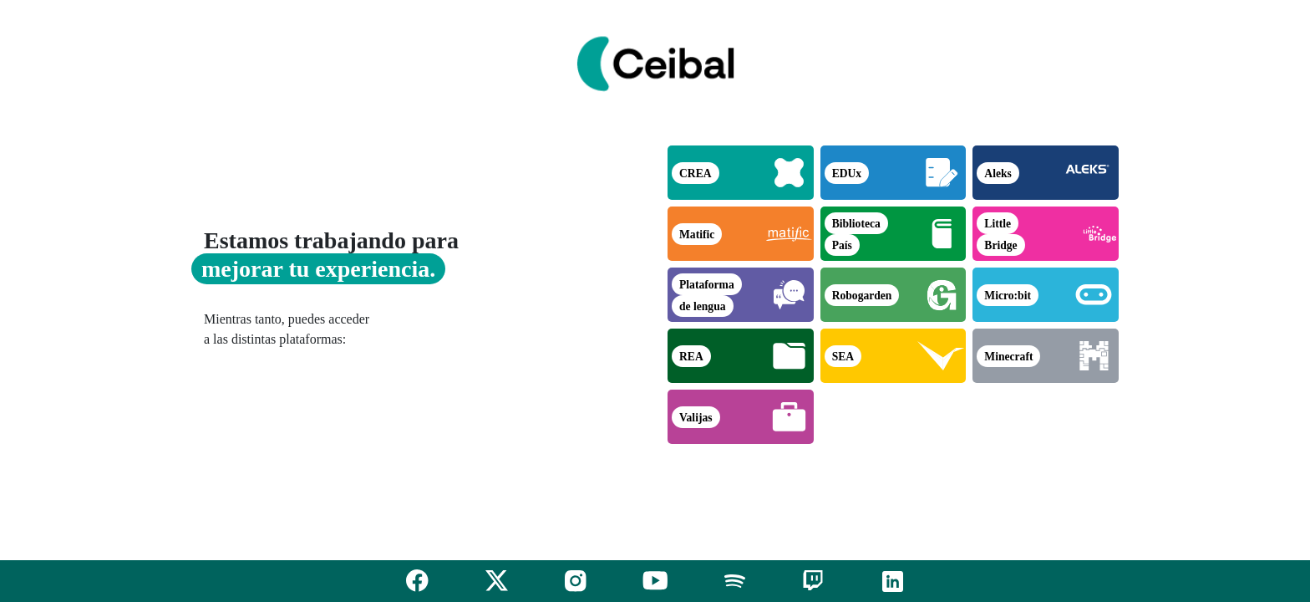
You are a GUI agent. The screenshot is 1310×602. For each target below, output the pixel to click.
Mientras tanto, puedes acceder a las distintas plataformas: (286, 329)
